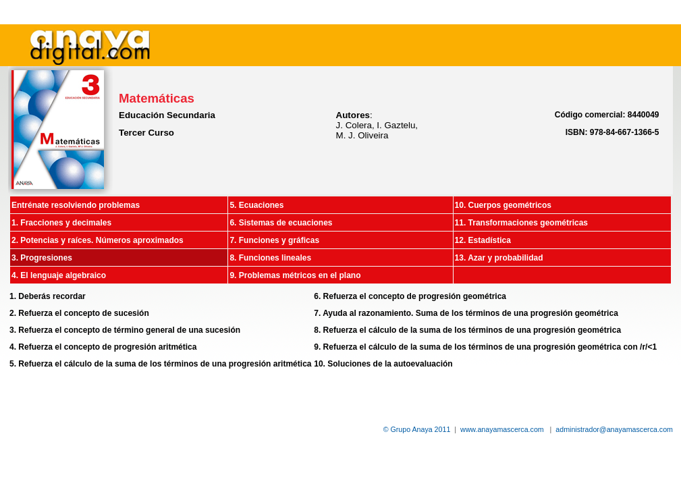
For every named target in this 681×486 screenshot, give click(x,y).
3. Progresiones (41, 258)
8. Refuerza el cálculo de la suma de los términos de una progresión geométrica (467, 330)
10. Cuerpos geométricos (503, 205)
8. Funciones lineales (270, 258)
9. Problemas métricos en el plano (294, 275)
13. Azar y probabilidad (499, 258)
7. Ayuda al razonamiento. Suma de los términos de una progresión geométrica (466, 313)
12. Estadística (483, 240)
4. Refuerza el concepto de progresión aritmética (102, 347)
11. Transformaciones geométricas (521, 222)
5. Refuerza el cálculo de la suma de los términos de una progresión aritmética (160, 364)
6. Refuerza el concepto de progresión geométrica (410, 296)
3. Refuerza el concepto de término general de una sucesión (124, 330)
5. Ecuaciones (256, 205)
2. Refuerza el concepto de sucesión (79, 313)
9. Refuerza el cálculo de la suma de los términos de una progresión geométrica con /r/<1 (485, 347)
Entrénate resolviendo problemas (75, 205)
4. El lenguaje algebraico (58, 275)
